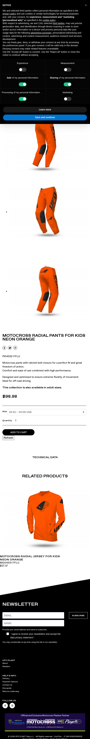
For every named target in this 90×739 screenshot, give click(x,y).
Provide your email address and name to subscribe (24, 629)
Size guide (6, 688)
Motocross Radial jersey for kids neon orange (30, 557)
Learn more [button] (45, 109)
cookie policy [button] (49, 20)
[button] (85, 5)
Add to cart (18, 432)
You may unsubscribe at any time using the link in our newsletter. (30, 642)
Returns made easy (10, 691)
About (5, 663)
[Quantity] (15, 420)
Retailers (6, 666)
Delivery (5, 678)
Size (4, 411)
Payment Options (10, 681)
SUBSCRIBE (78, 615)
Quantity (7, 420)
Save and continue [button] (45, 117)
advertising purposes (41, 33)
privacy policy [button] (9, 13)
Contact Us (7, 685)
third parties (58, 23)
